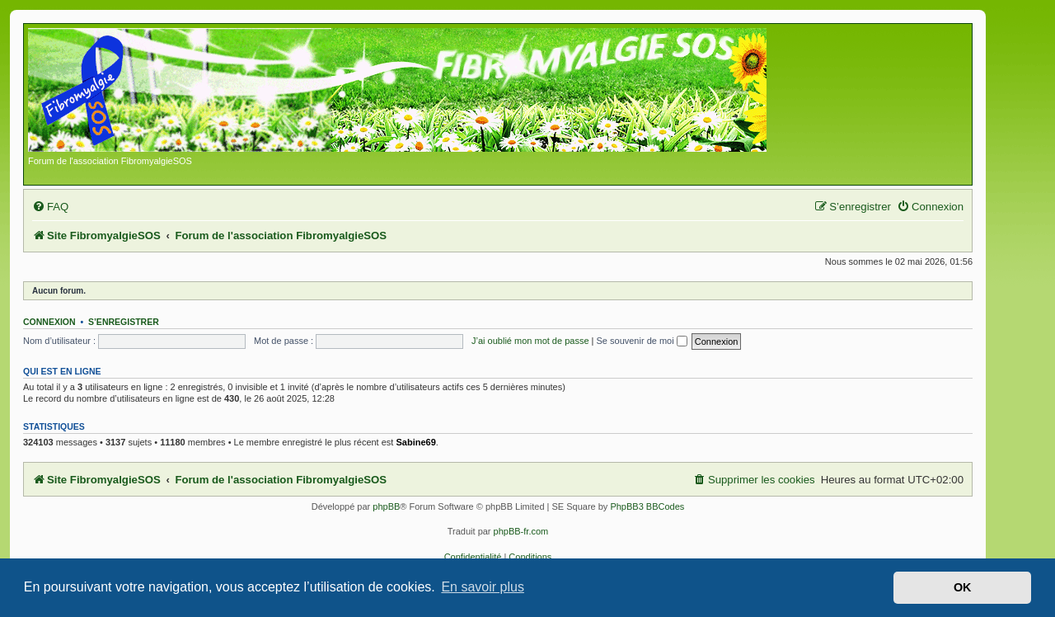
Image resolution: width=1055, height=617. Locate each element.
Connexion (49, 322)
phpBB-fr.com (521, 531)
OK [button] (963, 587)
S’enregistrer (123, 322)
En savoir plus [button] (482, 587)
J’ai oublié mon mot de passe (529, 341)
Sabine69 (415, 442)
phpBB (386, 506)
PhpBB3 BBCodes (647, 506)
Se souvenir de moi (642, 341)
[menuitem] (50, 207)
